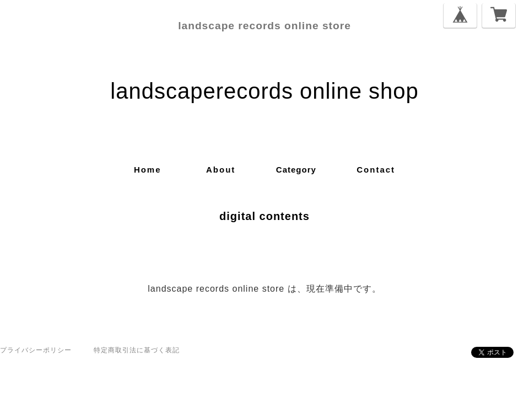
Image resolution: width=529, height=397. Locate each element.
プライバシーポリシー (36, 350)
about (220, 169)
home (147, 169)
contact (376, 169)
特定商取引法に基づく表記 (137, 350)
